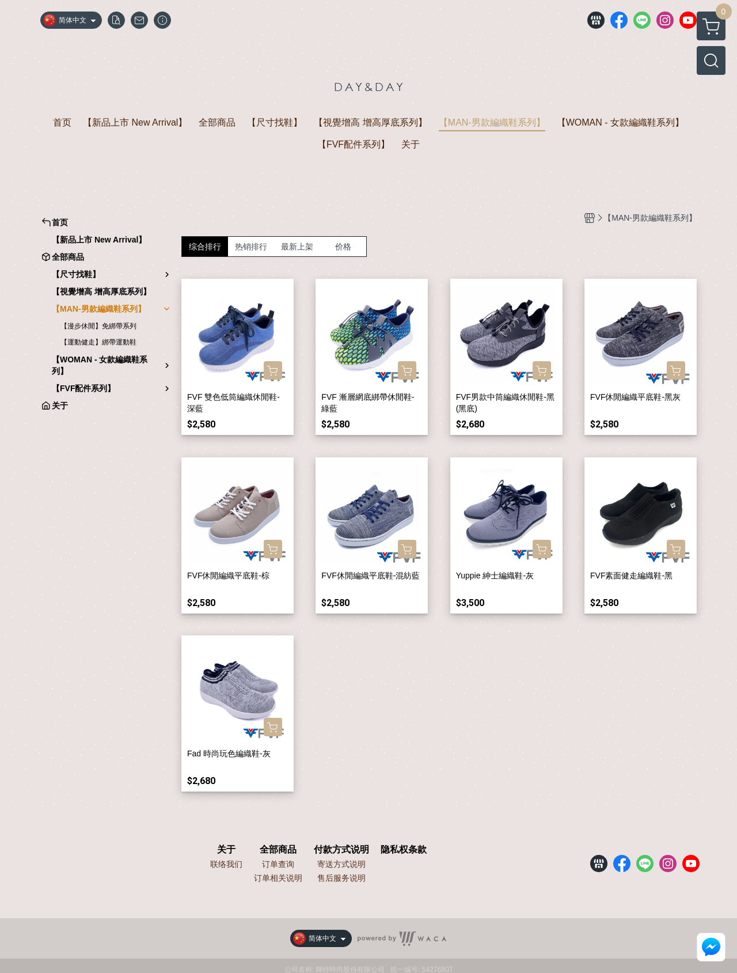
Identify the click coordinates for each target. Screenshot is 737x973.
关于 (226, 849)
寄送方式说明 (341, 864)
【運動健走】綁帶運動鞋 (98, 342)
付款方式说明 (341, 849)
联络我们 (226, 864)
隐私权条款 (404, 849)
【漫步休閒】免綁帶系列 (98, 326)
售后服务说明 (341, 878)
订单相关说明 (278, 878)
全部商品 (278, 849)
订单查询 (278, 864)
